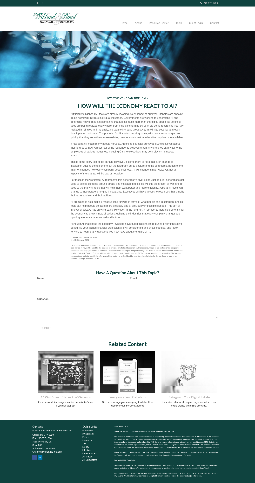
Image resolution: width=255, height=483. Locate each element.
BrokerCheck (170, 431)
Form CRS (123, 426)
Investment (88, 434)
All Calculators (89, 460)
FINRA (187, 465)
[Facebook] (42, 3)
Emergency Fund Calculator (128, 397)
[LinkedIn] (38, 3)
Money (85, 447)
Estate (85, 437)
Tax (84, 443)
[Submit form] (45, 328)
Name (40, 278)
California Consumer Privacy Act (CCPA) (196, 452)
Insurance (87, 440)
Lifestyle (86, 450)
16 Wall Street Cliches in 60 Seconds (66, 397)
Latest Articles (89, 453)
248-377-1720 (209, 3)
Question (42, 299)
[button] (134, 19)
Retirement (88, 430)
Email (133, 278)
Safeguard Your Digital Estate (189, 397)
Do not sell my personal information (177, 455)
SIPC (192, 465)
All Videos (87, 456)
